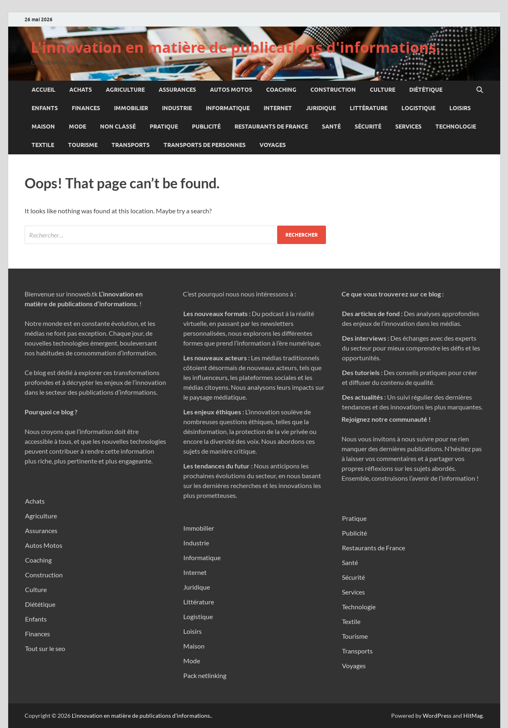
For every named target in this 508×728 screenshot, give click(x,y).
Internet (278, 108)
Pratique (164, 126)
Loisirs (460, 108)
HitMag (473, 715)
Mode (77, 126)
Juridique (321, 108)
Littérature (368, 108)
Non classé (118, 126)
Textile (43, 145)
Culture (382, 89)
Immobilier (131, 108)
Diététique (425, 89)
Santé (331, 126)
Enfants (45, 108)
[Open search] (480, 90)
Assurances (177, 89)
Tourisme (83, 145)
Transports (131, 145)
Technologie (455, 126)
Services (408, 126)
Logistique (418, 108)
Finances (86, 108)
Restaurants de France (271, 126)
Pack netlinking (204, 675)
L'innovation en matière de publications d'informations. (235, 47)
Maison (43, 126)
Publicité (206, 126)
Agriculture (125, 89)
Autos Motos (231, 89)
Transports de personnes (205, 145)
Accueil (43, 89)
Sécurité (368, 126)
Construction (333, 89)
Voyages (273, 145)
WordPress (437, 715)
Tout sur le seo (45, 648)
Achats (80, 89)
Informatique (228, 108)
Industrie (177, 108)
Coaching (281, 89)
